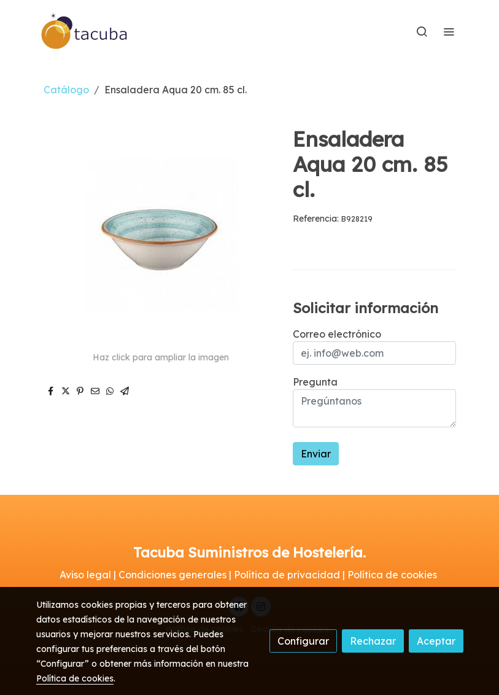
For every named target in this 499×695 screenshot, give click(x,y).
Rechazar (373, 641)
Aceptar (436, 641)
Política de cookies (75, 678)
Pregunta (315, 382)
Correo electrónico (337, 334)
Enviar (316, 454)
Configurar (303, 641)
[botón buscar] (421, 31)
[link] (84, 31)
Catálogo (66, 89)
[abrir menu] (448, 31)
